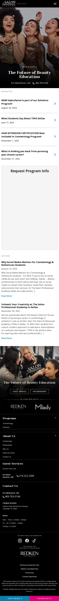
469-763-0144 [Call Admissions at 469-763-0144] (11, 496)
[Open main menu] (55, 3)
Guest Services (19, 391)
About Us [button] (9, 436)
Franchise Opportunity (29, 577)
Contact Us (7, 457)
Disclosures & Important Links (29, 565)
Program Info (39, 391)
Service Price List (9, 468)
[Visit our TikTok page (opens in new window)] (34, 540)
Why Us (6, 449)
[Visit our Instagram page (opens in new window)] (20, 540)
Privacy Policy (29, 573)
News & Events (9, 453)
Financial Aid (7, 445)
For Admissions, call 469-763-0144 (29, 83)
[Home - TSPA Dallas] (9, 3)
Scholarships (7, 441)
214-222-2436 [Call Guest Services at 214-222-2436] (25, 475)
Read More (6, 296)
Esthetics (6, 427)
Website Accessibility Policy (29, 569)
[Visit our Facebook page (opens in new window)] (27, 540)
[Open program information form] (44, 598)
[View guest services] (15, 598)
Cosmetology (8, 423)
